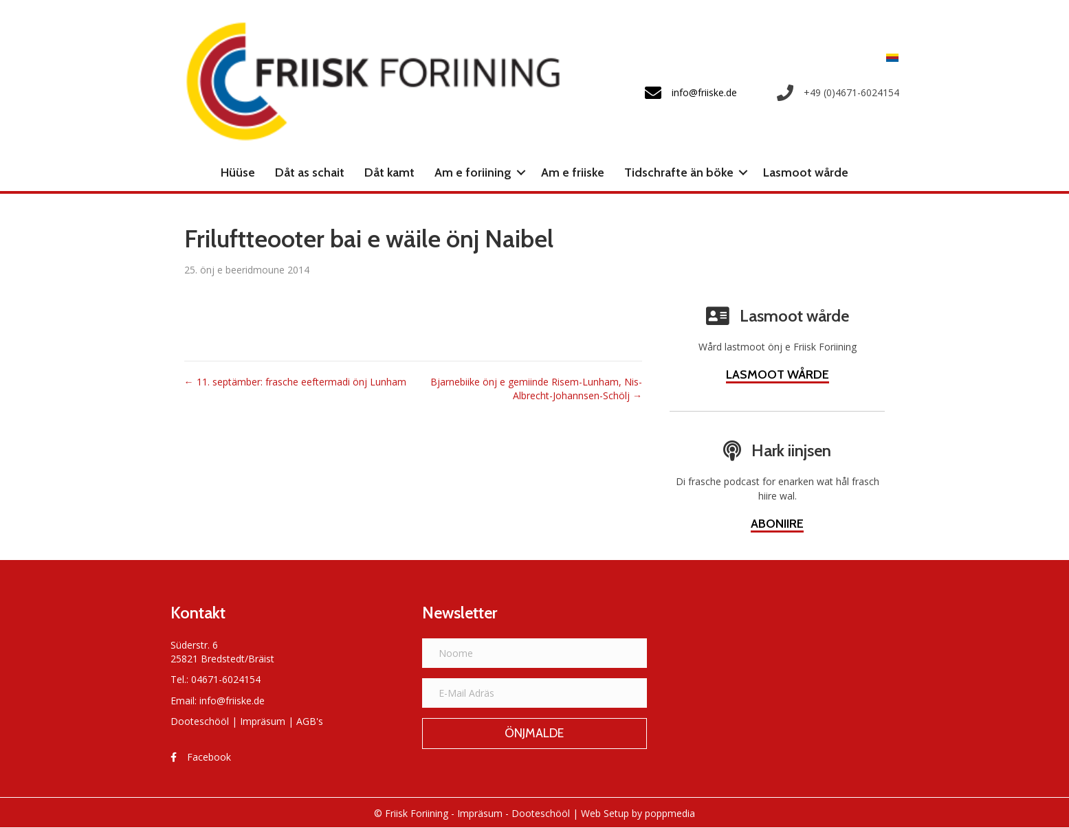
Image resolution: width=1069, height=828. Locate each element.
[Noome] (534, 653)
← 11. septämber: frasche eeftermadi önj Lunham (295, 381)
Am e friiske (572, 172)
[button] (521, 172)
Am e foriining (472, 172)
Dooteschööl (199, 721)
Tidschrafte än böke (679, 172)
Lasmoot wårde (805, 172)
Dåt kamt (389, 172)
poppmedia (670, 813)
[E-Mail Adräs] (534, 693)
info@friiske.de (232, 700)
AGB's (309, 721)
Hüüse (238, 172)
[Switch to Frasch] (889, 57)
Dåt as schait (309, 172)
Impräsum (262, 721)
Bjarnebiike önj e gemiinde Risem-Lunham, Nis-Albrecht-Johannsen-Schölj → (536, 388)
